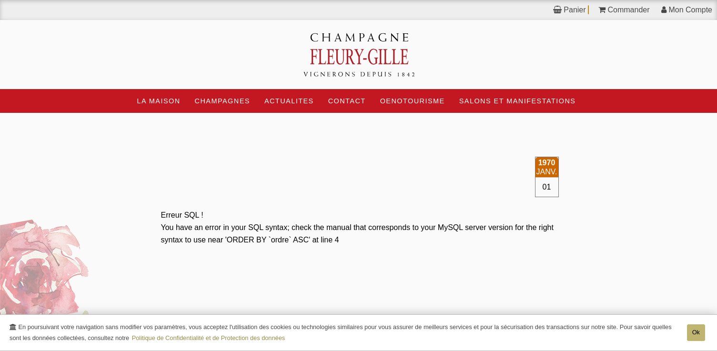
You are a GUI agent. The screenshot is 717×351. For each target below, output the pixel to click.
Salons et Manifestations (517, 101)
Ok (696, 332)
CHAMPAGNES (222, 101)
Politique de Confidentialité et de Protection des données (208, 337)
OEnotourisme (412, 101)
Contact (347, 101)
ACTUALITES (289, 101)
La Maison (159, 101)
